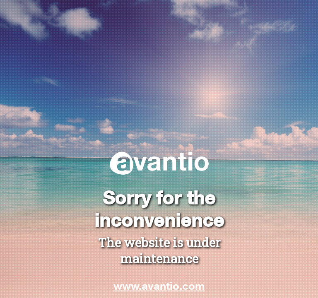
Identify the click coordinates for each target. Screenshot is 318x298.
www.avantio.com (159, 285)
